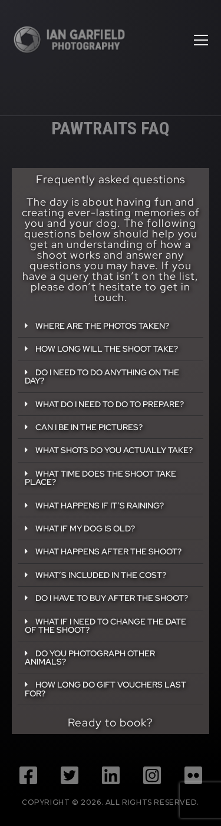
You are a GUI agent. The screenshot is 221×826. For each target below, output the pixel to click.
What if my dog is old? (85, 528)
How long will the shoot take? (106, 348)
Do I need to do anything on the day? (102, 376)
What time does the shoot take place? (100, 477)
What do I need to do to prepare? (109, 403)
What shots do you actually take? (114, 449)
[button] (110, 326)
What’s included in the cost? (100, 574)
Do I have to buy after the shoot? (111, 597)
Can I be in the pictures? (89, 426)
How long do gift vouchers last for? (105, 688)
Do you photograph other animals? (90, 657)
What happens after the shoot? (108, 551)
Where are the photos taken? (102, 325)
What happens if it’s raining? (99, 505)
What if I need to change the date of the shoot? (105, 625)
